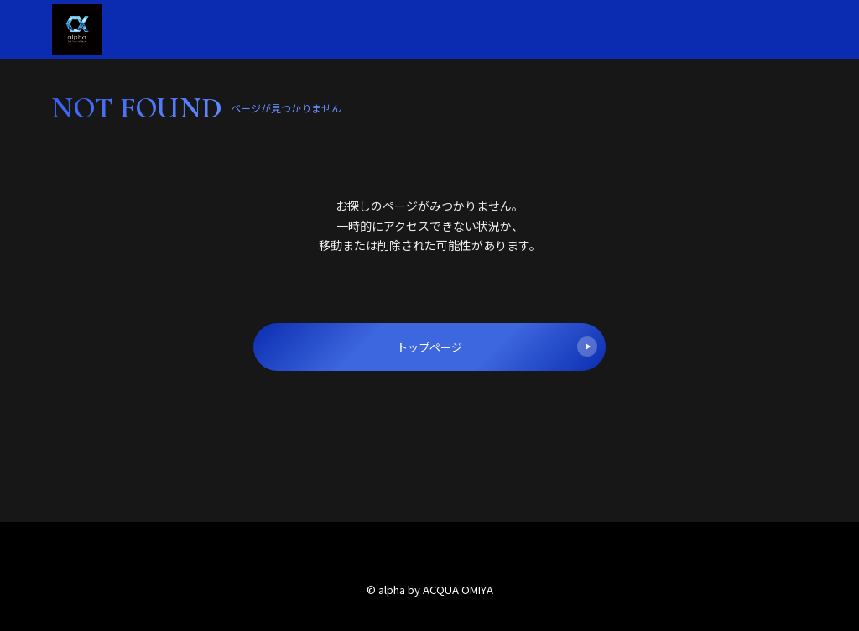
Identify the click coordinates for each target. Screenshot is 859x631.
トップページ (497, 346)
